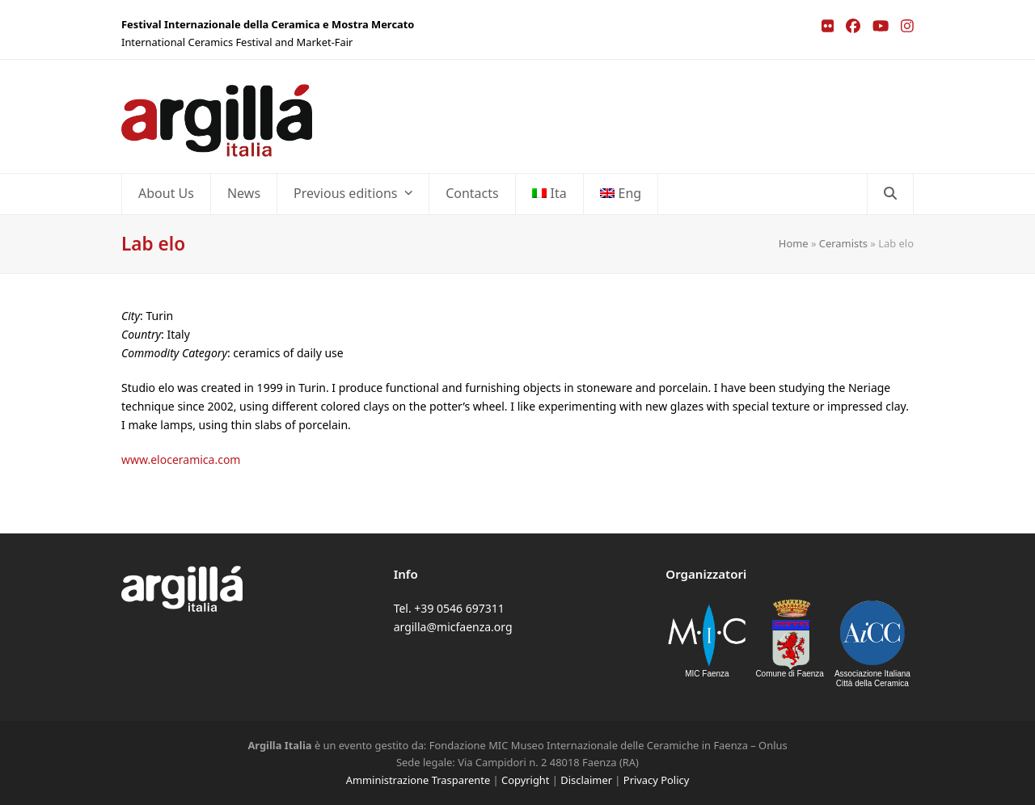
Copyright (525, 780)
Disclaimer (586, 780)
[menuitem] (549, 194)
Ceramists (843, 243)
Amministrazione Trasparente (418, 780)
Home (794, 243)
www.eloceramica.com (180, 459)
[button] (890, 194)
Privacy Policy (656, 780)
